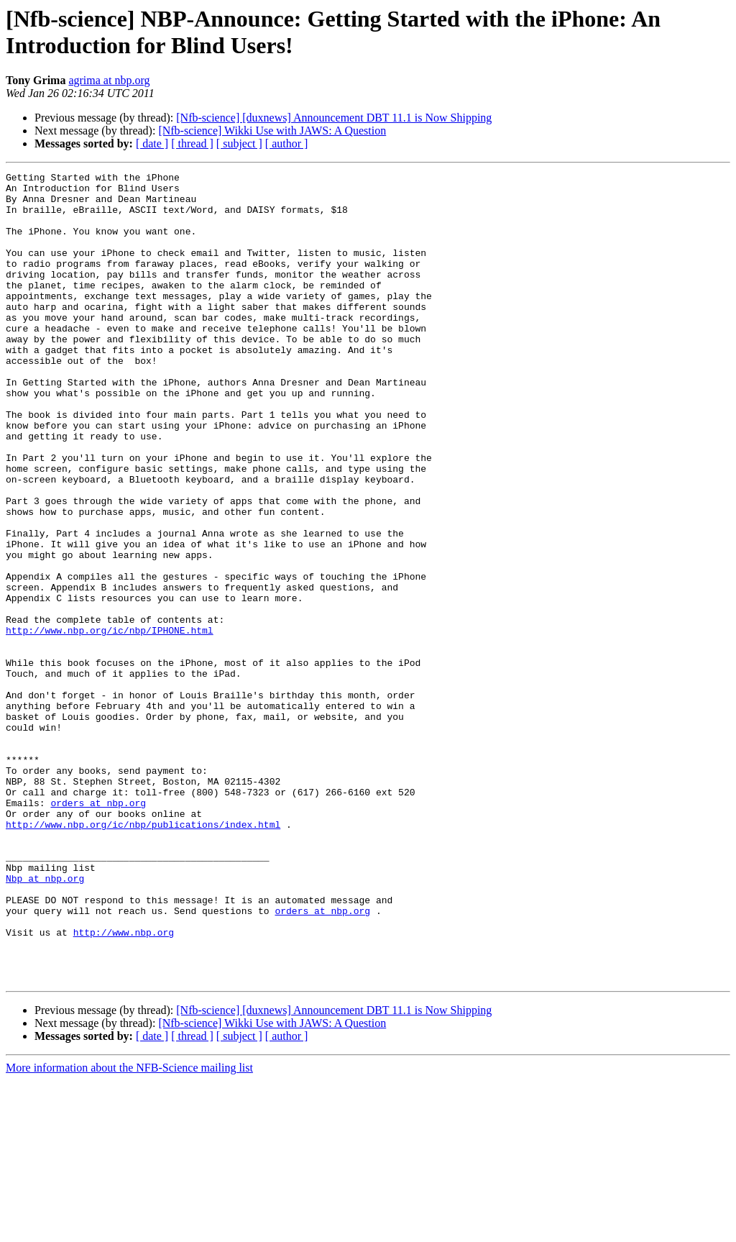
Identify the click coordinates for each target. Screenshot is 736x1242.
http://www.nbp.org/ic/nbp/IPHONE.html (109, 722)
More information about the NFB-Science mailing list (129, 1229)
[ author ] (286, 143)
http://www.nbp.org (123, 1085)
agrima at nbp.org (109, 80)
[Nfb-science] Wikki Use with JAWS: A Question (272, 130)
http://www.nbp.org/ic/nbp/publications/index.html (143, 955)
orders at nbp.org (98, 929)
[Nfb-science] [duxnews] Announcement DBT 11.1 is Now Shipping (334, 117)
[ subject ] (239, 143)
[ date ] (152, 143)
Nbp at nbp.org (45, 1020)
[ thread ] (192, 143)
